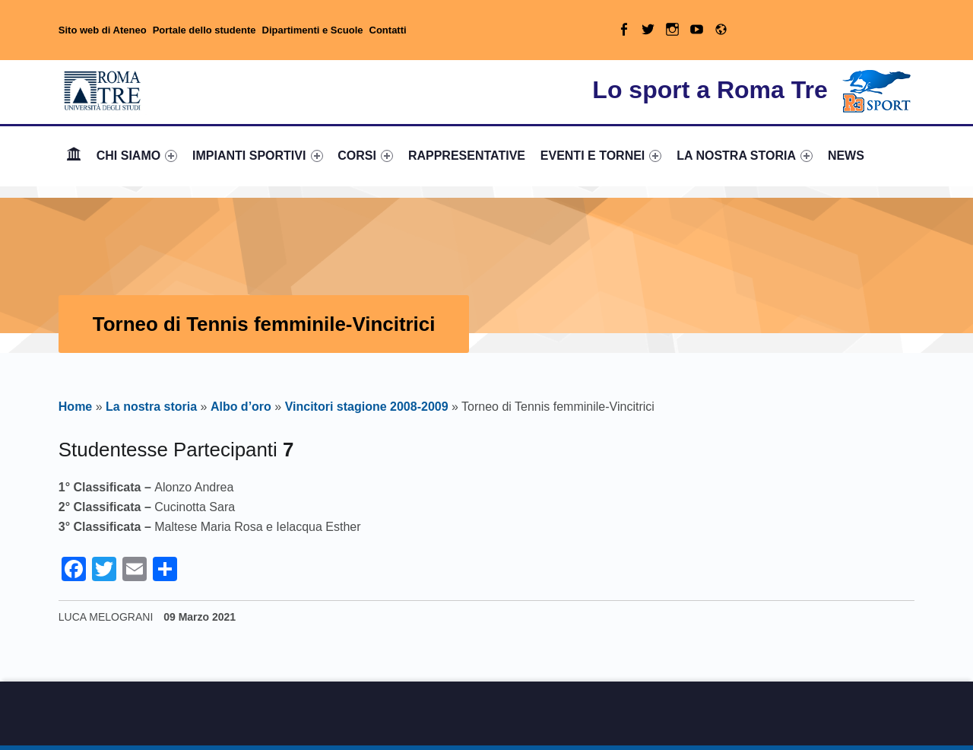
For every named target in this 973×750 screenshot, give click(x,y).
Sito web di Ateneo (103, 30)
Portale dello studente (204, 30)
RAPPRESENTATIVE (466, 155)
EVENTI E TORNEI (601, 155)
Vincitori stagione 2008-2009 (366, 406)
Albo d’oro (241, 406)
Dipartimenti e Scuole (312, 30)
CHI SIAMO (137, 155)
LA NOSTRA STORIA (745, 155)
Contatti (388, 30)
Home (74, 155)
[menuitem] (74, 156)
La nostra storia (151, 406)
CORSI (365, 155)
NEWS (846, 155)
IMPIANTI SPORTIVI (257, 155)
